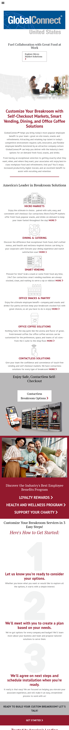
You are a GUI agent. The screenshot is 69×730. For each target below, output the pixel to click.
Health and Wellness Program (36, 504)
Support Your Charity (36, 512)
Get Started (34, 720)
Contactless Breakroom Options (34, 396)
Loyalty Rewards (36, 497)
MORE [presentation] (52, 220)
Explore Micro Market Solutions (33, 56)
